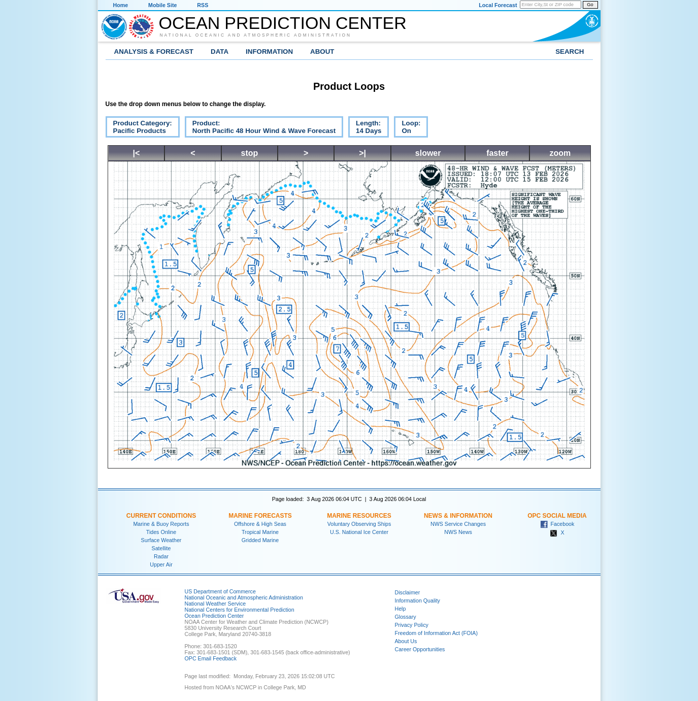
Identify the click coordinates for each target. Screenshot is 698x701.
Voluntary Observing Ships (359, 524)
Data (219, 51)
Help (400, 609)
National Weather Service (215, 603)
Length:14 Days (364, 128)
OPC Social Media (556, 515)
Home (120, 5)
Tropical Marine (260, 532)
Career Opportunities (420, 649)
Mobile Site (162, 5)
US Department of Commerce (220, 591)
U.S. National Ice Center (359, 532)
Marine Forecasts (260, 515)
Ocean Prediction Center (283, 22)
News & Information (458, 515)
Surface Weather (161, 540)
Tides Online (161, 532)
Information (269, 51)
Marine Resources (359, 515)
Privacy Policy (411, 625)
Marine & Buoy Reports (161, 524)
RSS (202, 5)
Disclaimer (407, 592)
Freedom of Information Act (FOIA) (436, 633)
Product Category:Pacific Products (139, 128)
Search (569, 51)
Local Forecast (498, 5)
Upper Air (161, 564)
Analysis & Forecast (154, 51)
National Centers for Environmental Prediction (239, 610)
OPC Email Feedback (211, 658)
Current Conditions (161, 515)
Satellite (161, 548)
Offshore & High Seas (260, 524)
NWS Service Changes (458, 524)
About (322, 51)
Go (590, 4)
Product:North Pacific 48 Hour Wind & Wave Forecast (260, 128)
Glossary (405, 617)
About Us (406, 641)
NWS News (458, 532)
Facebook (557, 524)
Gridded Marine (260, 540)
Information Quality (417, 600)
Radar (161, 556)
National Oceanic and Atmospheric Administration (256, 35)
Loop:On (407, 128)
